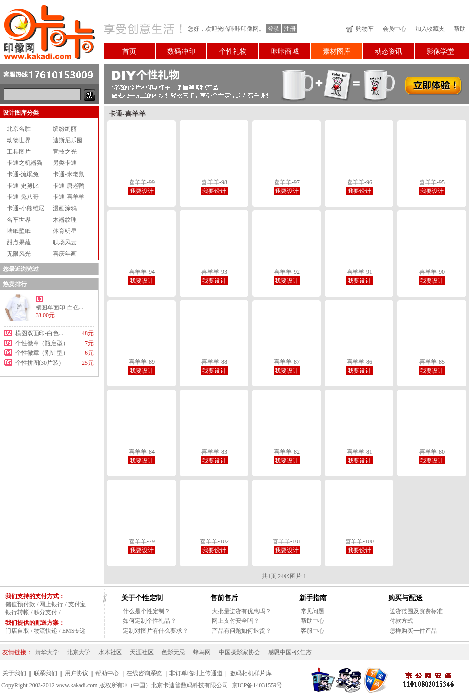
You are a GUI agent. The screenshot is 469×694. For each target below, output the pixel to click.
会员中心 (394, 28)
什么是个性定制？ (146, 611)
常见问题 (312, 611)
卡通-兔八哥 (23, 196)
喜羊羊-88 (214, 361)
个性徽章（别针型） (42, 352)
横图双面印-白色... (39, 333)
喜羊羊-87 (287, 361)
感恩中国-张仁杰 (290, 652)
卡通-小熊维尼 (25, 208)
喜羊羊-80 (432, 451)
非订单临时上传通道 (196, 673)
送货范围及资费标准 (416, 611)
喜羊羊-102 (214, 541)
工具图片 (19, 151)
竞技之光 (65, 151)
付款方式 (401, 620)
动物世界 (19, 140)
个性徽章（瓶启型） (42, 343)
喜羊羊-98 (214, 182)
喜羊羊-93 (214, 272)
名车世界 (19, 219)
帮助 (460, 28)
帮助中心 (312, 620)
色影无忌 (173, 652)
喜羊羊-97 (287, 182)
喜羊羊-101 (287, 541)
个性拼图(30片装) (38, 362)
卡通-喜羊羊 (68, 196)
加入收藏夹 (430, 28)
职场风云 (65, 242)
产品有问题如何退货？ (241, 630)
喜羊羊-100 (359, 541)
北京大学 (78, 652)
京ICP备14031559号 (257, 685)
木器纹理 (65, 219)
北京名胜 (19, 128)
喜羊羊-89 (142, 361)
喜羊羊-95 (432, 182)
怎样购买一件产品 (413, 630)
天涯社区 (142, 652)
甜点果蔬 (19, 242)
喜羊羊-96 (359, 182)
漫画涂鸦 (65, 208)
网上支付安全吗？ (235, 620)
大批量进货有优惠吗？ (241, 611)
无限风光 (19, 253)
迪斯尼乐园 (67, 140)
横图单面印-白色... (59, 307)
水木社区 (110, 652)
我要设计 (142, 191)
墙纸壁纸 (19, 231)
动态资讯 (388, 51)
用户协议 (76, 673)
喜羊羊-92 (287, 272)
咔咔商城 (285, 51)
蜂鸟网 (202, 652)
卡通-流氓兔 (23, 174)
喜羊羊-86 (359, 361)
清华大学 (47, 652)
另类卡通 (65, 162)
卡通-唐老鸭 (68, 185)
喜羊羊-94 (142, 272)
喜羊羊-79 (142, 541)
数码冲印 (181, 51)
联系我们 (45, 673)
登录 (273, 28)
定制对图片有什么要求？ (155, 630)
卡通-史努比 (23, 185)
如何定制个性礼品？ (149, 620)
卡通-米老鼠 (68, 174)
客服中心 (312, 630)
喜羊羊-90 (432, 272)
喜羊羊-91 (359, 272)
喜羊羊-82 (287, 451)
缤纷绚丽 (65, 128)
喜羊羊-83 (214, 451)
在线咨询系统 (144, 673)
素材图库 (337, 51)
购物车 (365, 28)
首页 (129, 51)
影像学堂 (440, 51)
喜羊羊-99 (142, 182)
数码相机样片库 (251, 673)
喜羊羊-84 (142, 451)
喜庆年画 (65, 253)
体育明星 (65, 231)
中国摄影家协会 (239, 652)
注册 (290, 28)
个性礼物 (233, 51)
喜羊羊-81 (359, 451)
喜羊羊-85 (432, 361)
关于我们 (14, 673)
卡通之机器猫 (24, 162)
